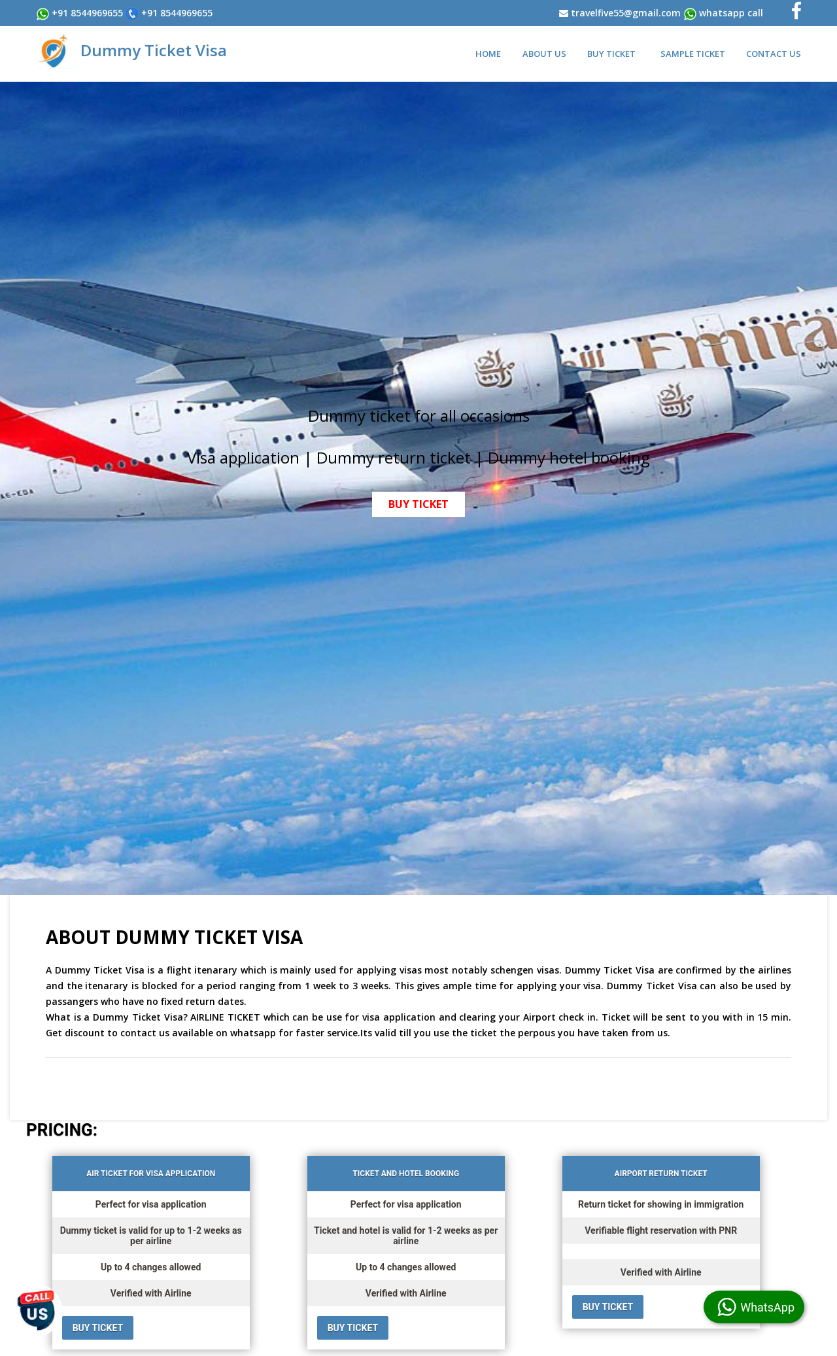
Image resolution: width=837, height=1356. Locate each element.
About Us (544, 53)
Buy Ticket (611, 53)
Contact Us (773, 53)
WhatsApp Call (731, 13)
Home (488, 53)
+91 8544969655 (86, 13)
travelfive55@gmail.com (626, 13)
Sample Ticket (692, 53)
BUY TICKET (418, 504)
